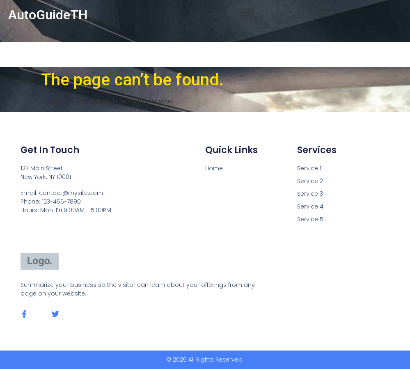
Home (214, 168)
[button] (245, 15)
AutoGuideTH (47, 15)
